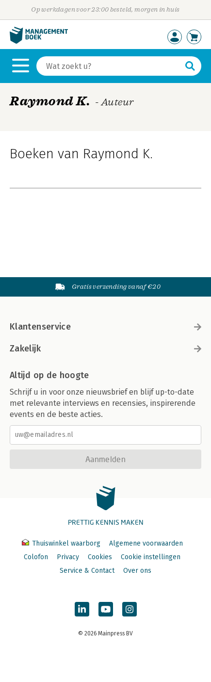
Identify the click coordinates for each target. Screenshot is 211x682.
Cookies (100, 557)
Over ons (137, 570)
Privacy (68, 557)
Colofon (36, 557)
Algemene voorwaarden (146, 543)
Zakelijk (105, 348)
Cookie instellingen (150, 557)
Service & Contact (87, 570)
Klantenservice (105, 326)
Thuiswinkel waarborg (62, 543)
